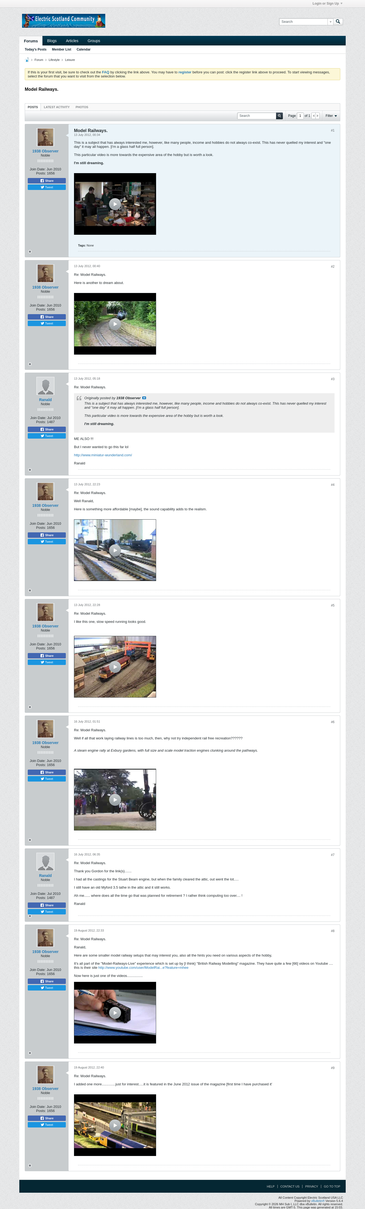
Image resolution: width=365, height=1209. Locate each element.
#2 (333, 266)
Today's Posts (36, 49)
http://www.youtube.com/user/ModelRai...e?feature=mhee (143, 968)
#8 (333, 931)
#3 (333, 379)
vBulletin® (318, 1200)
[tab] (33, 107)
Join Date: (38, 169)
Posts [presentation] (33, 107)
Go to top (332, 1186)
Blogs (52, 41)
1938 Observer (45, 151)
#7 (333, 855)
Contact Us (290, 1186)
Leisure (70, 59)
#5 (333, 605)
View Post (144, 397)
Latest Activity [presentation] (57, 107)
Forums (31, 41)
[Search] (306, 21)
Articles (72, 41)
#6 (333, 722)
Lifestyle (54, 59)
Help (271, 1186)
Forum (39, 59)
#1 (333, 130)
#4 (333, 485)
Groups (94, 41)
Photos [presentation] (82, 107)
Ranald (45, 400)
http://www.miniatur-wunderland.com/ (103, 455)
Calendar (84, 49)
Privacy (311, 1186)
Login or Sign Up (327, 3)
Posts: (41, 173)
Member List (61, 49)
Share (47, 181)
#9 (333, 1068)
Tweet (47, 187)
